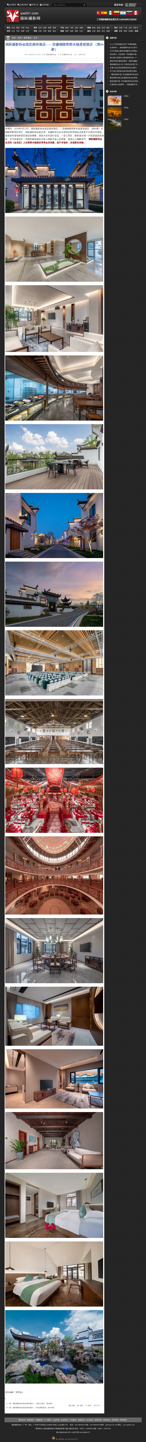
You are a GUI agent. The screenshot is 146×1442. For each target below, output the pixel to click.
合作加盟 (45, 5)
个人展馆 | (47, 1420)
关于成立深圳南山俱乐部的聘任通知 (123, 71)
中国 (22, 28)
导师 (44, 31)
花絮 (54, 28)
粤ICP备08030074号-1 (64, 1432)
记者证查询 (24, 5)
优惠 (44, 28)
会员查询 (12, 5)
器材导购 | (107, 1420)
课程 (49, 31)
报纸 (98, 31)
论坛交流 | (90, 1420)
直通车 (131, 31)
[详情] (126, 96)
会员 (103, 28)
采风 (21, 38)
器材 (71, 31)
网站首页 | (22, 1420)
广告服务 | (73, 1420)
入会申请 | (56, 1420)
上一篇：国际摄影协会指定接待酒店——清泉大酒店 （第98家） (29, 1404)
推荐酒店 (29, 38)
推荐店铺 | (98, 1420)
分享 (27, 31)
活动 (40, 28)
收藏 (73, 1405)
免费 (49, 28)
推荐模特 (123, 1420)
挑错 (81, 1405)
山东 (130, 28)
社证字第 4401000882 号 (81, 1432)
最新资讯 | (30, 1420)
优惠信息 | (81, 1420)
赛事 (120, 31)
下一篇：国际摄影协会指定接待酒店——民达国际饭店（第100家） (31, 1408)
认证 (13, 31)
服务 (108, 28)
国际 (18, 28)
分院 (40, 31)
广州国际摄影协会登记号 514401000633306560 (117, 19)
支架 (76, 28)
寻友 (18, 31)
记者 (93, 31)
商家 (76, 31)
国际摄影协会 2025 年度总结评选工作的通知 (126, 64)
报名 (54, 31)
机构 (93, 28)
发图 (22, 31)
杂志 (103, 31)
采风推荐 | (115, 1420)
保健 (81, 28)
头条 (13, 28)
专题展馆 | (39, 1420)
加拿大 (135, 28)
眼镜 (67, 28)
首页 (14, 38)
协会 (27, 28)
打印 (98, 1405)
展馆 (125, 31)
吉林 (120, 28)
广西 (125, 28)
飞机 (71, 28)
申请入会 (35, 5)
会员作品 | (64, 1420)
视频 (108, 31)
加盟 (98, 28)
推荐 (67, 31)
